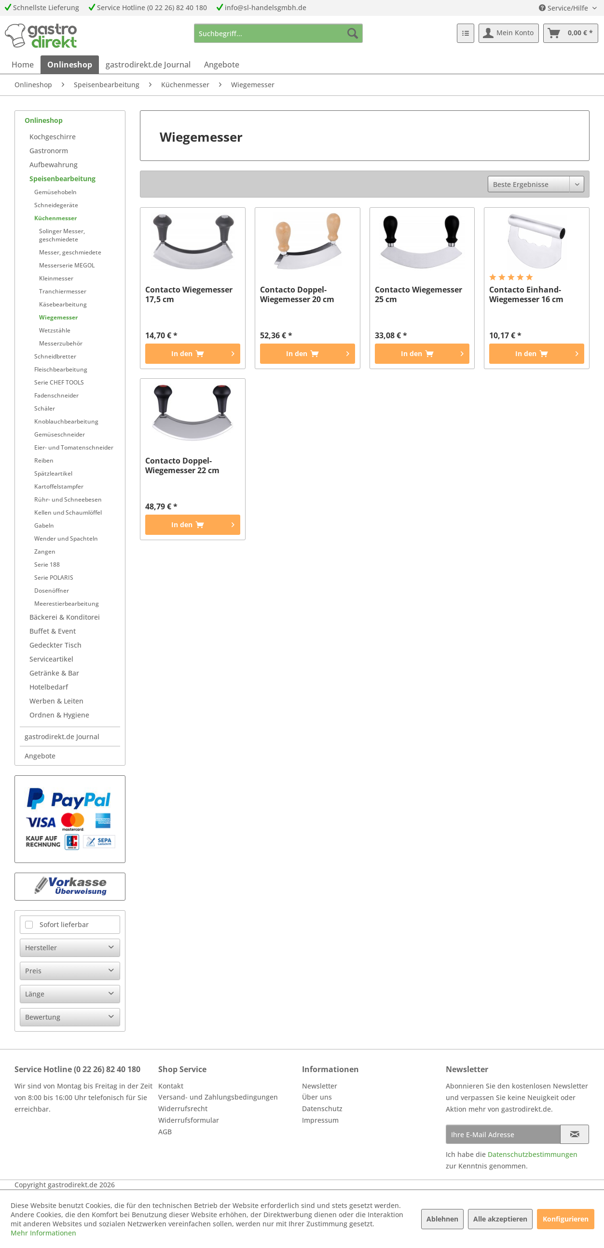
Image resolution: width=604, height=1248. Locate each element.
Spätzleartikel (53, 473)
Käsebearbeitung (63, 304)
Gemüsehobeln (55, 192)
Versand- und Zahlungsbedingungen (218, 1097)
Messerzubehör (60, 343)
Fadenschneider (56, 395)
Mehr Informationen (43, 1232)
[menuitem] (278, 33)
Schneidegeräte (56, 205)
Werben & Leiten (56, 700)
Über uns (317, 1097)
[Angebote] (221, 64)
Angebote (40, 755)
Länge (34, 993)
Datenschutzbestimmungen (532, 1154)
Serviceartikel (51, 659)
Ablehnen (442, 1218)
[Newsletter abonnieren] (574, 1134)
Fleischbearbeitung (60, 369)
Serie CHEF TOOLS (59, 382)
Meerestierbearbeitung (66, 603)
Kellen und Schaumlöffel (68, 512)
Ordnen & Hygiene (59, 714)
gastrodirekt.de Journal (62, 736)
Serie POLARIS (53, 577)
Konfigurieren (566, 1218)
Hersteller (41, 947)
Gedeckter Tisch (55, 645)
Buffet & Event (52, 631)
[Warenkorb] (570, 33)
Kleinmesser (56, 278)
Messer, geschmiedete (70, 252)
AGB (165, 1131)
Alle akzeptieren (500, 1218)
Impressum (320, 1120)
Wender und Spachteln (66, 538)
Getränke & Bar (54, 672)
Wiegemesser (58, 317)
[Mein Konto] (509, 33)
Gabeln (44, 525)
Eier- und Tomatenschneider (73, 447)
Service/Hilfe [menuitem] (564, 8)
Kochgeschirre (52, 136)
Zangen (44, 551)
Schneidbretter (55, 356)
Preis (33, 970)
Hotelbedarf (48, 686)
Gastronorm (48, 150)
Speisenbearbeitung (62, 178)
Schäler (44, 408)
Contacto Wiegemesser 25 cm (418, 294)
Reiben (44, 460)
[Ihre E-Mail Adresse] (503, 1134)
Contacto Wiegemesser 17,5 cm (189, 294)
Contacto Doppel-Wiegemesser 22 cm (182, 465)
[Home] (23, 64)
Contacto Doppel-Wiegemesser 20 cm (297, 294)
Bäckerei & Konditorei (64, 617)
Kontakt (170, 1085)
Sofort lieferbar (64, 924)
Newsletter (319, 1085)
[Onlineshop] (70, 64)
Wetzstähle (54, 330)
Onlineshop (44, 120)
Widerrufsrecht (182, 1108)
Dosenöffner (51, 590)
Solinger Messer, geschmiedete (62, 235)
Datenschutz (322, 1108)
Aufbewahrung (53, 164)
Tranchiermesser (62, 291)
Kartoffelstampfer (58, 486)
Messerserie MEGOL (67, 265)
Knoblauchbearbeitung (66, 421)
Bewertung (42, 1017)
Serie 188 (47, 564)
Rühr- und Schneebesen (68, 499)
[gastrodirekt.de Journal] (148, 64)
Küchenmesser (55, 218)
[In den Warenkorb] (192, 354)
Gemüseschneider (59, 434)
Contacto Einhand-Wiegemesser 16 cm (526, 294)
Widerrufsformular (188, 1120)
